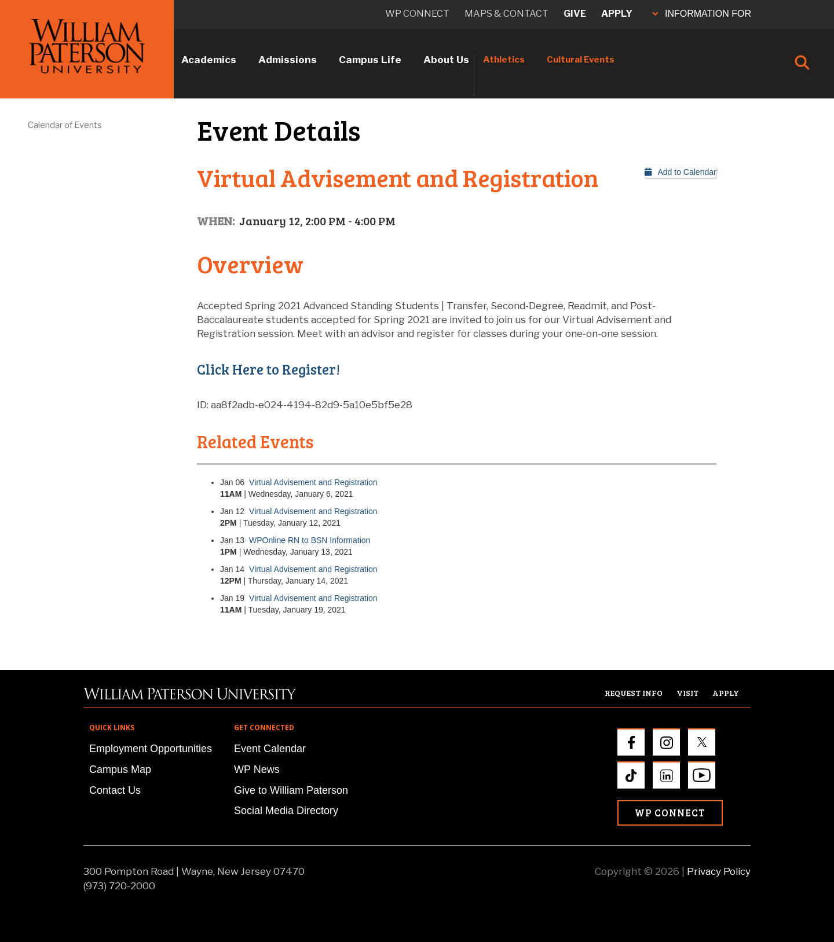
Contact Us (115, 790)
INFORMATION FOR (702, 14)
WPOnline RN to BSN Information (309, 540)
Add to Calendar (680, 172)
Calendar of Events (65, 125)
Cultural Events (580, 59)
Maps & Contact (506, 13)
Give (575, 13)
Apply (616, 13)
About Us (446, 59)
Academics (208, 59)
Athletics (504, 59)
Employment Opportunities (150, 748)
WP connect (417, 13)
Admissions (287, 59)
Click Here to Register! (268, 369)
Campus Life (370, 59)
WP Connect (670, 812)
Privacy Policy (719, 871)
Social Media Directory (286, 810)
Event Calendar (270, 748)
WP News (257, 769)
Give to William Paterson (291, 790)
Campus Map (120, 769)
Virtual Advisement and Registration (313, 482)
